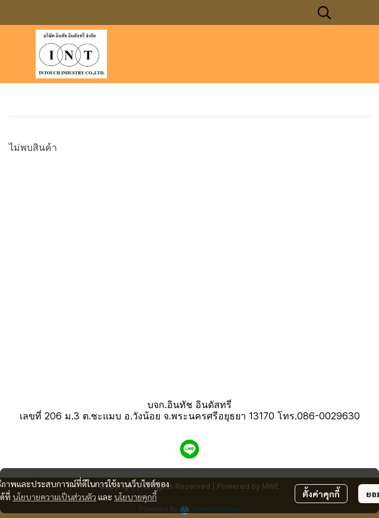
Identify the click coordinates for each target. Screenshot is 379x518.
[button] (324, 12)
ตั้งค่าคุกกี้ (321, 493)
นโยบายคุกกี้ (135, 496)
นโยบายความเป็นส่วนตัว (54, 496)
